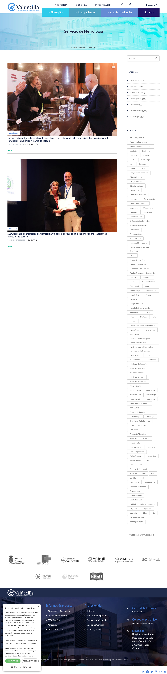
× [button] (38, 607)
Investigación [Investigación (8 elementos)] (135, 355)
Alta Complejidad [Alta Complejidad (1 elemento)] (137, 138)
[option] (16, 559)
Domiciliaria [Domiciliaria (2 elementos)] (147, 212)
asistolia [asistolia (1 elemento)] (133, 151)
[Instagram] (156, 672)
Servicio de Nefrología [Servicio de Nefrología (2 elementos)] (139, 469)
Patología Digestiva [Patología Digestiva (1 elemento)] (138, 434)
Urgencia (52, 624)
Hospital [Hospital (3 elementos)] (133, 299)
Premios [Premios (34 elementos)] (146, 438)
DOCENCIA (81, 5)
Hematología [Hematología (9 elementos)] (135, 290)
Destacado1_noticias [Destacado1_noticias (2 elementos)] (138, 203)
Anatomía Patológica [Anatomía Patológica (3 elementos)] (138, 142)
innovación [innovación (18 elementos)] (134, 334)
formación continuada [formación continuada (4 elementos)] (138, 260)
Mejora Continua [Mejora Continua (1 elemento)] (136, 386)
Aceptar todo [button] (12, 661)
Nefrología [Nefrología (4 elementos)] (150, 390)
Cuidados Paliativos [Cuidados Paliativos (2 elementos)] (138, 195)
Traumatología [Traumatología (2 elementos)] (136, 495)
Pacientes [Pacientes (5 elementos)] (134, 430)
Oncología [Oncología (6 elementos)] (150, 416)
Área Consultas (56, 629)
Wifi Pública (54, 620)
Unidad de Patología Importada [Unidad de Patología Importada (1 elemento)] (142, 504)
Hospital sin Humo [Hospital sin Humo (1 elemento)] (137, 304)
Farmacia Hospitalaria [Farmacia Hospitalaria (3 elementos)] (138, 243)
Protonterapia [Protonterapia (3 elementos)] (135, 447)
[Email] (165, 672)
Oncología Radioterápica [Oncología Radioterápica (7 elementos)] (140, 421)
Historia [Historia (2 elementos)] (148, 295)
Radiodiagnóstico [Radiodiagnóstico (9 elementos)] (137, 451)
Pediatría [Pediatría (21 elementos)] (133, 438)
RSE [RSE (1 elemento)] (131, 465)
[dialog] (22, 637)
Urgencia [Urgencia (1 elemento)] (133, 508)
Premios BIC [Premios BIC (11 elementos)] (135, 443)
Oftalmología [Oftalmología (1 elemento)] (135, 416)
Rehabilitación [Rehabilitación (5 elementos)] (135, 456)
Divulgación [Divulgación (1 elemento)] (148, 208)
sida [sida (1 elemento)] (153, 473)
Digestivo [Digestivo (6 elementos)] (134, 208)
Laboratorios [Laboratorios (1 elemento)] (151, 359)
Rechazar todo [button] (30, 661)
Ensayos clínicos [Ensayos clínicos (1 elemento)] (136, 234)
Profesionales (136, 111)
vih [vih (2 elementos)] (153, 513)
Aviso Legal (63, 660)
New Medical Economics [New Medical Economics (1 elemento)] (139, 403)
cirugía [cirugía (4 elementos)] (143, 168)
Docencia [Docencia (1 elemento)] (133, 212)
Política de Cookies (76, 660)
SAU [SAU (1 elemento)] (141, 465)
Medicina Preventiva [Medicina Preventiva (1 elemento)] (138, 381)
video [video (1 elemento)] (144, 513)
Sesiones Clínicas (95, 624)
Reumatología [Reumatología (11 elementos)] (135, 460)
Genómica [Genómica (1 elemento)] (147, 277)
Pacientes (135, 104)
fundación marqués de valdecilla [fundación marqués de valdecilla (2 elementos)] (142, 273)
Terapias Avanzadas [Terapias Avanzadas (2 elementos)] (138, 486)
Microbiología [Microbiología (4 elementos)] (135, 390)
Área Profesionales (119, 12)
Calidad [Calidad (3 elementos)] (146, 155)
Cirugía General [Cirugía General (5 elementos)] (136, 177)
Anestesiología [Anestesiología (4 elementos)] (136, 146)
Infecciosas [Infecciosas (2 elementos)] (134, 330)
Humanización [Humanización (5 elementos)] (135, 312)
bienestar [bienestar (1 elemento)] (134, 155)
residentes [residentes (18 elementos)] (151, 456)
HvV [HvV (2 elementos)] (148, 312)
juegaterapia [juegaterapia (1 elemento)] (135, 359)
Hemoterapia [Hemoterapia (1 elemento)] (151, 290)
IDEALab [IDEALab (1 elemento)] (143, 317)
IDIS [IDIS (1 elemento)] (154, 317)
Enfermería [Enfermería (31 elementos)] (134, 230)
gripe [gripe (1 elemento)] (147, 286)
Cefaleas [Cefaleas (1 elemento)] (142, 164)
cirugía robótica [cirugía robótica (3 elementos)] (136, 181)
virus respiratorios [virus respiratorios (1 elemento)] (137, 517)
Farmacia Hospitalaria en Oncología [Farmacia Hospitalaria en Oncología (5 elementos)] (139, 249)
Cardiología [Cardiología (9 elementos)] (145, 159)
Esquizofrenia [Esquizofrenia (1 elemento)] (135, 238)
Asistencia (135, 80)
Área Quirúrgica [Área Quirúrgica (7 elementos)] (136, 522)
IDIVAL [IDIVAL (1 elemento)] (133, 321)
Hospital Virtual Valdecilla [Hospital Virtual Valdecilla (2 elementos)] (140, 308)
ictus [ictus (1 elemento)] (132, 317)
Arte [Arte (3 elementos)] (150, 146)
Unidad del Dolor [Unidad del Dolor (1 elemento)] (136, 500)
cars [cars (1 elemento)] (131, 164)
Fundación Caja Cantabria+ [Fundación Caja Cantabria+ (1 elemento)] (141, 268)
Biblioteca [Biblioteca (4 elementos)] (146, 151)
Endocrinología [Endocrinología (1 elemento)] (136, 216)
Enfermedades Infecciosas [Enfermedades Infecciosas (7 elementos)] (140, 221)
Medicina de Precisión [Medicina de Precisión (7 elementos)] (139, 364)
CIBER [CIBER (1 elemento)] (132, 168)
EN (122, 4)
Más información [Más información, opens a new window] (27, 656)
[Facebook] (147, 672)
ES (130, 4)
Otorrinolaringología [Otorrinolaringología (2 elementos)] (138, 425)
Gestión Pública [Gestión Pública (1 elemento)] (148, 282)
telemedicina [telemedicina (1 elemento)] (150, 482)
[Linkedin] (143, 672)
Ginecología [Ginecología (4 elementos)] (135, 286)
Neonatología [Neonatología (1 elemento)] (135, 394)
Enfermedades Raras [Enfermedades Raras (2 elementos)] (138, 225)
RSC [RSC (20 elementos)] (148, 460)
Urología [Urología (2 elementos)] (133, 513)
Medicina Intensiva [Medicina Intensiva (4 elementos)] (137, 368)
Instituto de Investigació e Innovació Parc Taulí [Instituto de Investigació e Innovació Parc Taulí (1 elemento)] (141, 341)
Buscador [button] (152, 5)
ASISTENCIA (61, 5)
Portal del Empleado (97, 615)
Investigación (136, 98)
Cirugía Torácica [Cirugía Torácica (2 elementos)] (136, 186)
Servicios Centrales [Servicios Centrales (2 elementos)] (138, 473)
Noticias (149, 12)
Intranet (91, 610)
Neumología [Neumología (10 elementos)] (151, 394)
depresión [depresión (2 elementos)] (134, 199)
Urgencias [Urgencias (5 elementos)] (147, 508)
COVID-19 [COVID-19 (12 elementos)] (134, 190)
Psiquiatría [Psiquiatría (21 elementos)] (151, 447)
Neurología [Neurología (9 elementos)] (150, 399)
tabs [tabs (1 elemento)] (143, 478)
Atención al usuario (58, 615)
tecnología (135, 117)
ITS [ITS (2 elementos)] (148, 355)
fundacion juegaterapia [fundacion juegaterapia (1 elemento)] (139, 264)
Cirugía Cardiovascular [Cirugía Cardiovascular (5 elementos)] (139, 173)
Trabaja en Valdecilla (97, 620)
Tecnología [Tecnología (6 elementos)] (134, 482)
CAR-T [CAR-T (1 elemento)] (133, 159)
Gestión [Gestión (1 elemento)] (133, 282)
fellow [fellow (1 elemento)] (132, 255)
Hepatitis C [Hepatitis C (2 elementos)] (134, 295)
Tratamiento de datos (119, 660)
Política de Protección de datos (98, 660)
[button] (22, 667)
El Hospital (55, 12)
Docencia (134, 86)
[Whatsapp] (160, 672)
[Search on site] (143, 58)
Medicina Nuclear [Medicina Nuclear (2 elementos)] (137, 377)
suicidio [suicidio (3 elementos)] (133, 478)
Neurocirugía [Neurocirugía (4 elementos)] (135, 399)
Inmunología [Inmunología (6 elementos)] (150, 330)
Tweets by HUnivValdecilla (140, 534)
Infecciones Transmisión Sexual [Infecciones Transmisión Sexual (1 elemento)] (142, 325)
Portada (74, 48)
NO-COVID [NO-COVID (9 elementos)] (135, 408)
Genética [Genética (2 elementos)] (133, 277)
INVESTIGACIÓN (103, 5)
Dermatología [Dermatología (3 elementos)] (149, 199)
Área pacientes (85, 12)
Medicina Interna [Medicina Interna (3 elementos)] (137, 373)
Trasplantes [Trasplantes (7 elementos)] (135, 491)
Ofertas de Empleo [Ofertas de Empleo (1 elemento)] (137, 412)
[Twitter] (152, 672)
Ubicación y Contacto (59, 610)
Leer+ (9, 151)
